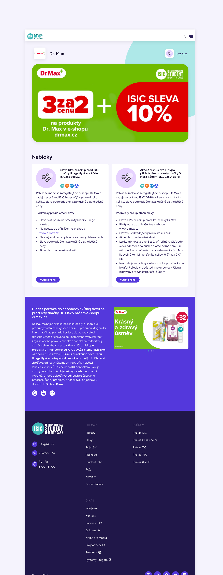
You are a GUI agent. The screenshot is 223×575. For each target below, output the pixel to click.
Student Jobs (94, 462)
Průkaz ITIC (139, 447)
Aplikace (91, 454)
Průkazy (90, 432)
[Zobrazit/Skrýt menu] (191, 36)
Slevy (89, 440)
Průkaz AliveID (141, 462)
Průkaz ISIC (140, 432)
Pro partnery (95, 545)
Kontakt (91, 515)
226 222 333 (47, 453)
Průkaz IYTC (140, 454)
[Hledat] (184, 36)
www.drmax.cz (48, 233)
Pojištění (91, 447)
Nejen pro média (96, 537)
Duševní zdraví (94, 484)
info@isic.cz (46, 444)
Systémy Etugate (99, 560)
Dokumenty (93, 530)
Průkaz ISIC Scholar (145, 440)
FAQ (88, 469)
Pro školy (93, 552)
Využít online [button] (48, 279)
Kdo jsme (92, 508)
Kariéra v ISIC (94, 523)
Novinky (91, 476)
